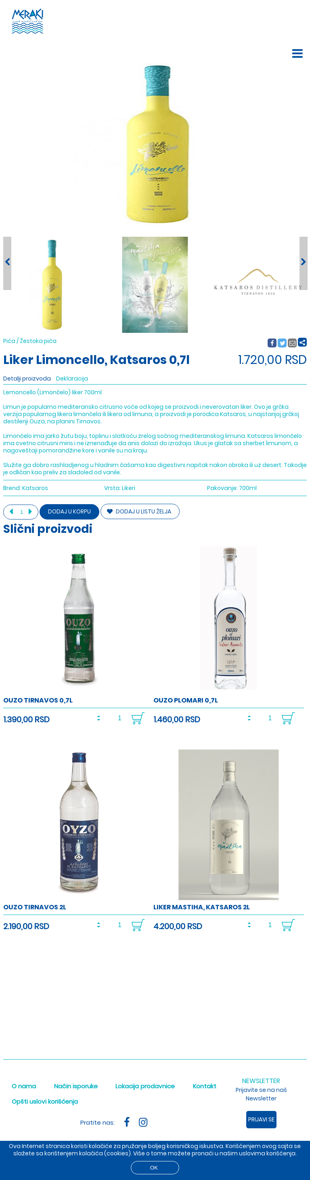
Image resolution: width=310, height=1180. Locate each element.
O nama (24, 1086)
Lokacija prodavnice (145, 1086)
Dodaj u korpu (69, 511)
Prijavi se (261, 1119)
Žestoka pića (38, 341)
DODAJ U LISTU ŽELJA (139, 511)
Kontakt (204, 1086)
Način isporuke (76, 1086)
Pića (9, 341)
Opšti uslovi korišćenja (45, 1101)
